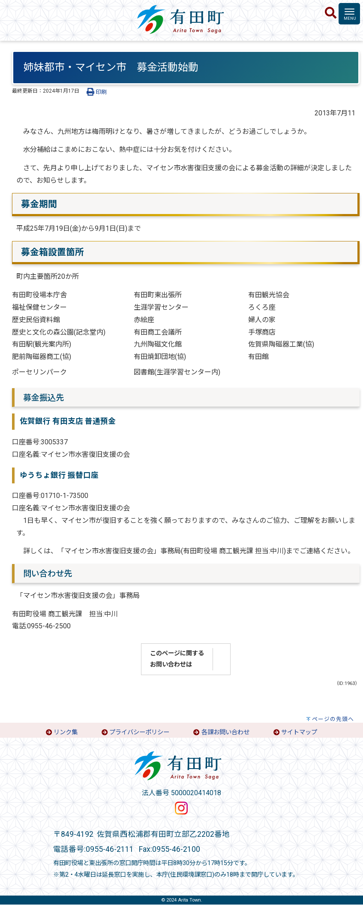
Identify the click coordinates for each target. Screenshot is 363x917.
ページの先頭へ (333, 719)
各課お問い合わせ (225, 732)
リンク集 (66, 732)
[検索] (330, 13)
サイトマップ (299, 732)
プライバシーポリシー (139, 732)
